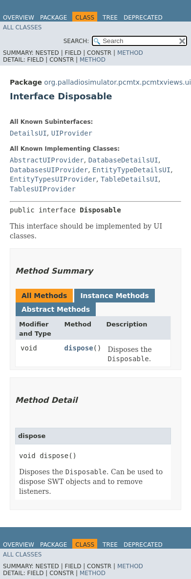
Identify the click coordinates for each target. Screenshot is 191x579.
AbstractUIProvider (47, 160)
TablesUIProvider (43, 189)
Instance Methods (114, 296)
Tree (110, 17)
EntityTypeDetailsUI (131, 170)
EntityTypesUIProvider (53, 179)
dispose (78, 348)
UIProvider (71, 133)
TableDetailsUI (129, 179)
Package (53, 17)
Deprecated (143, 17)
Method (130, 52)
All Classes (22, 27)
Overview (18, 17)
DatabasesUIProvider (49, 170)
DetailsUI (28, 133)
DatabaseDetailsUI (123, 160)
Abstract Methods (55, 309)
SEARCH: (76, 41)
